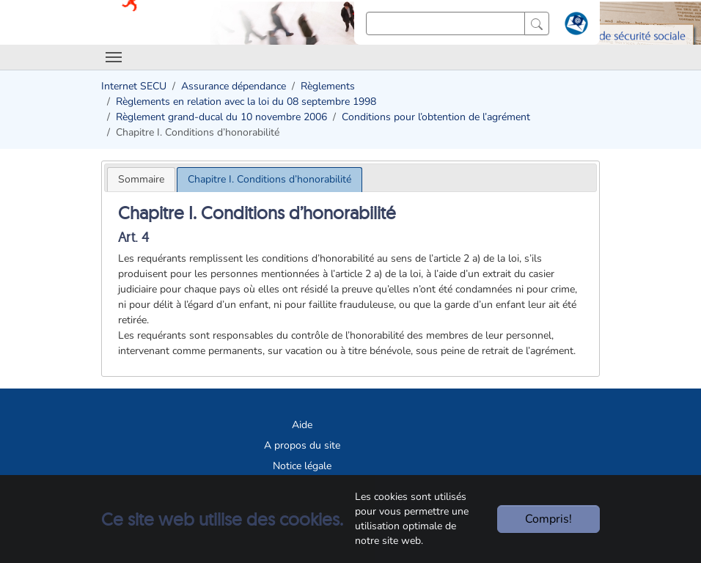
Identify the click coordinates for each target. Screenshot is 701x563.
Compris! (548, 519)
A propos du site (302, 445)
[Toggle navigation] (113, 57)
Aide (302, 425)
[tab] (141, 179)
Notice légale (302, 466)
